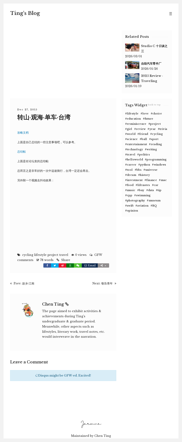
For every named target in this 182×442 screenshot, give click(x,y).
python (145, 164)
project (52, 254)
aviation (142, 205)
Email (90, 265)
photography (136, 200)
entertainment (137, 144)
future (149, 118)
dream (131, 175)
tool (130, 169)
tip (159, 190)
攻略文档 (23, 132)
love (145, 113)
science (132, 139)
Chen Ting (55, 304)
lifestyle (40, 254)
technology (135, 149)
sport (154, 139)
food (130, 185)
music (131, 190)
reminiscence (136, 123)
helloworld (135, 159)
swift (130, 205)
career (131, 164)
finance (151, 180)
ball (144, 139)
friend (143, 134)
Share (65, 260)
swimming (143, 195)
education (134, 118)
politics (144, 154)
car (156, 185)
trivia (163, 129)
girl (129, 129)
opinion (132, 210)
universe (151, 169)
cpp (129, 195)
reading (156, 144)
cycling (27, 254)
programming (156, 159)
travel (63, 254)
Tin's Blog (25, 13)
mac (164, 180)
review (141, 129)
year (152, 129)
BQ (154, 205)
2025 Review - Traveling (152, 78)
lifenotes (143, 185)
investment (135, 180)
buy (141, 190)
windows (160, 164)
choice (157, 113)
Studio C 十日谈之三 (154, 48)
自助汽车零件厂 (151, 63)
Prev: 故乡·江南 (24, 283)
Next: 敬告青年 (102, 283)
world (131, 134)
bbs (138, 169)
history (145, 175)
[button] (78, 265)
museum (154, 200)
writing (152, 149)
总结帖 (21, 151)
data (151, 190)
